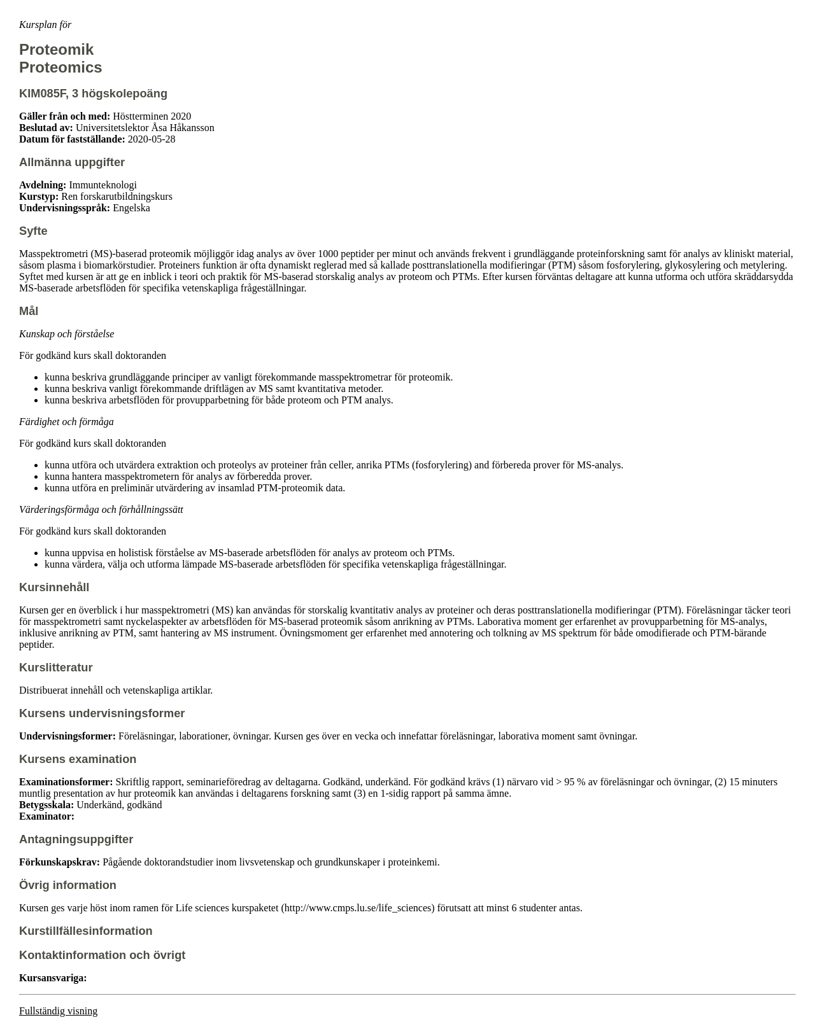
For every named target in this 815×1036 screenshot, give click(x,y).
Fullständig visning (58, 1010)
